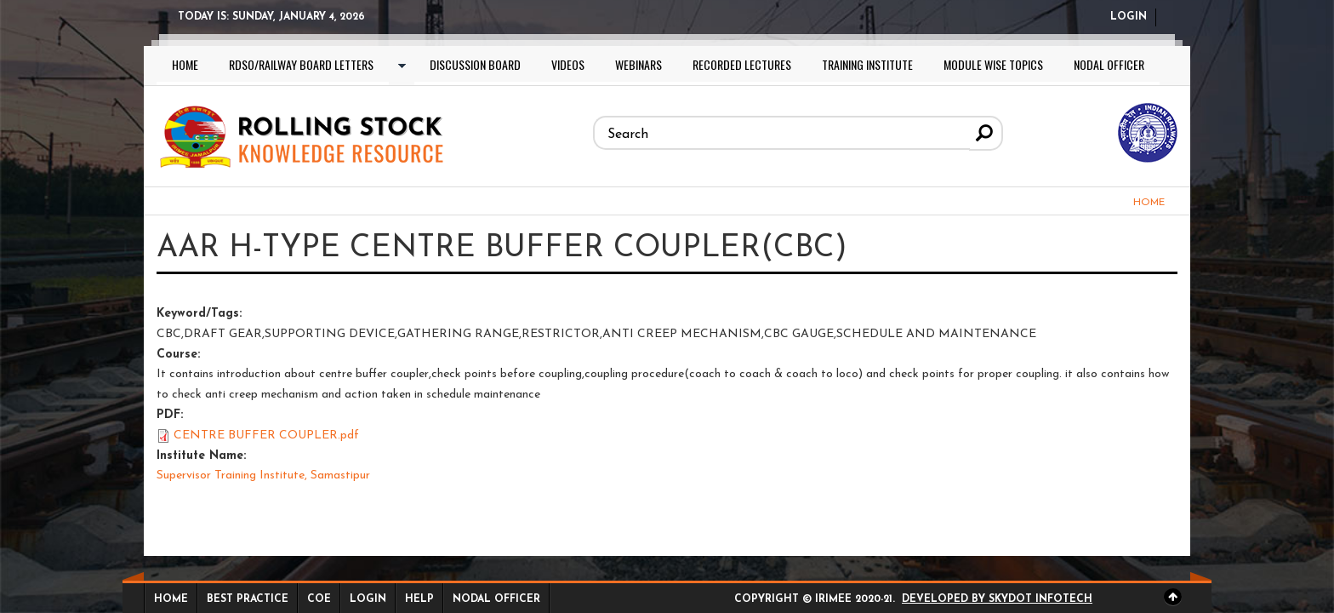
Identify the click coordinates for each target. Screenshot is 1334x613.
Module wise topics (993, 64)
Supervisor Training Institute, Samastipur (263, 475)
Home (185, 64)
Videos (567, 64)
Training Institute (867, 64)
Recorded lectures (742, 64)
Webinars (638, 64)
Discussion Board (475, 64)
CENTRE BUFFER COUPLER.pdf (266, 435)
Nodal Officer (1109, 64)
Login (1128, 17)
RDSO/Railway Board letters (301, 64)
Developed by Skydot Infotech (997, 599)
